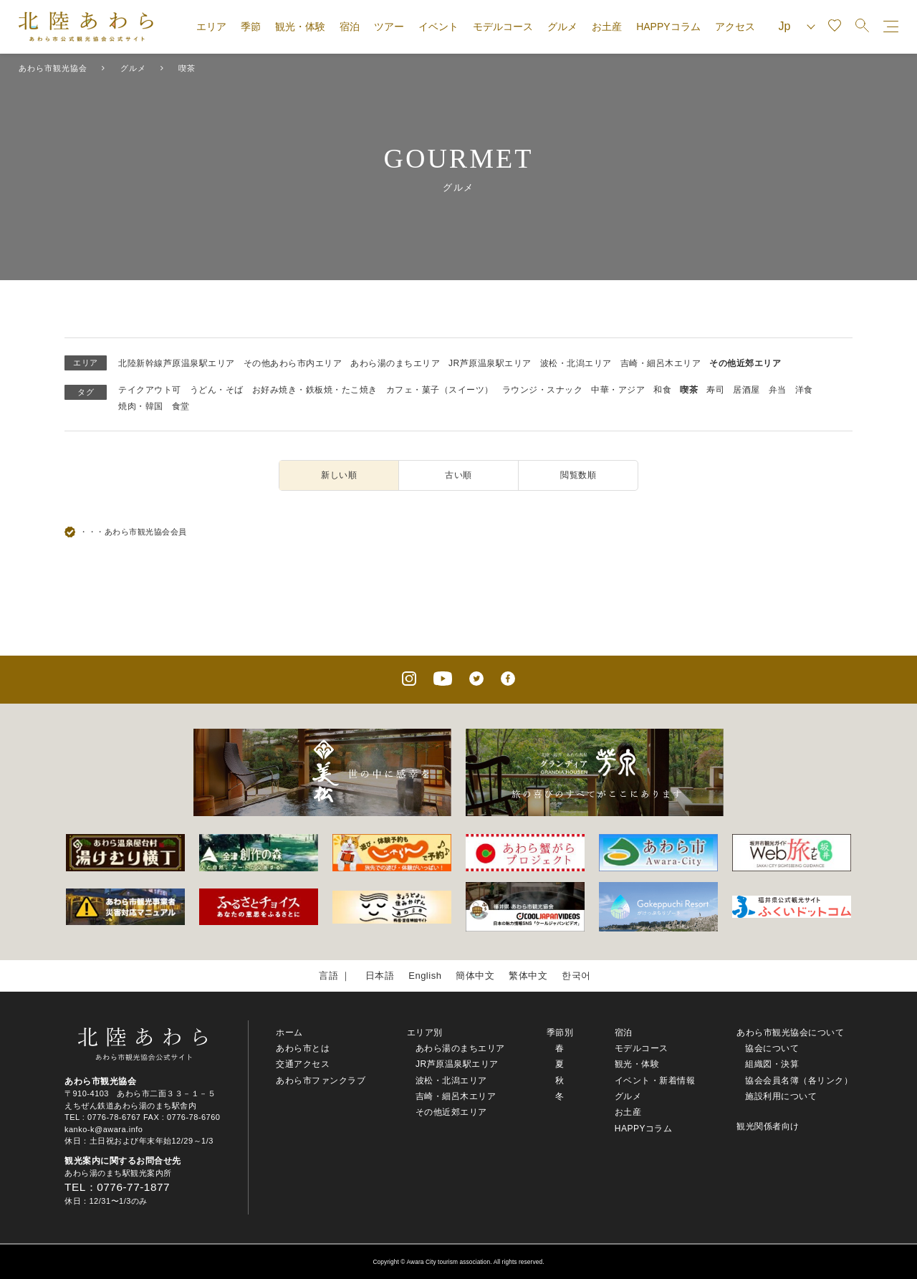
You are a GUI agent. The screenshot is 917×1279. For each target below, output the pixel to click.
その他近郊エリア (745, 363)
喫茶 (689, 390)
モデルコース (503, 26)
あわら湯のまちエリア (395, 363)
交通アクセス (303, 1064)
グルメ (562, 26)
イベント (438, 26)
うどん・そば (217, 390)
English (424, 975)
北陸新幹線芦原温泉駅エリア (176, 363)
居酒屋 (746, 390)
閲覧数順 (578, 475)
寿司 (715, 390)
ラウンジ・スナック (542, 390)
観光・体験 (300, 26)
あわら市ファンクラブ (320, 1081)
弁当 (778, 390)
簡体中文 (475, 975)
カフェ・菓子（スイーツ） (440, 390)
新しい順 (339, 475)
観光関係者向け (768, 1126)
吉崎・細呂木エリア (660, 363)
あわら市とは (303, 1048)
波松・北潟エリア (576, 363)
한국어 (576, 975)
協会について (772, 1048)
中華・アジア (618, 390)
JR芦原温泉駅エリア (490, 363)
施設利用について (781, 1096)
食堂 (181, 406)
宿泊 (350, 26)
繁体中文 (528, 975)
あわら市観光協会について (790, 1032)
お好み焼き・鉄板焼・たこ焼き (315, 390)
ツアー (389, 26)
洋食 (804, 390)
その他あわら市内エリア (293, 363)
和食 (662, 390)
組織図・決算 (772, 1064)
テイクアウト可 (149, 390)
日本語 (380, 975)
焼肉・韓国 (140, 406)
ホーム (289, 1032)
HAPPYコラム (668, 26)
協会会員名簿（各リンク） (799, 1081)
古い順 (458, 475)
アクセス (735, 26)
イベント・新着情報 (655, 1081)
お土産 (607, 26)
